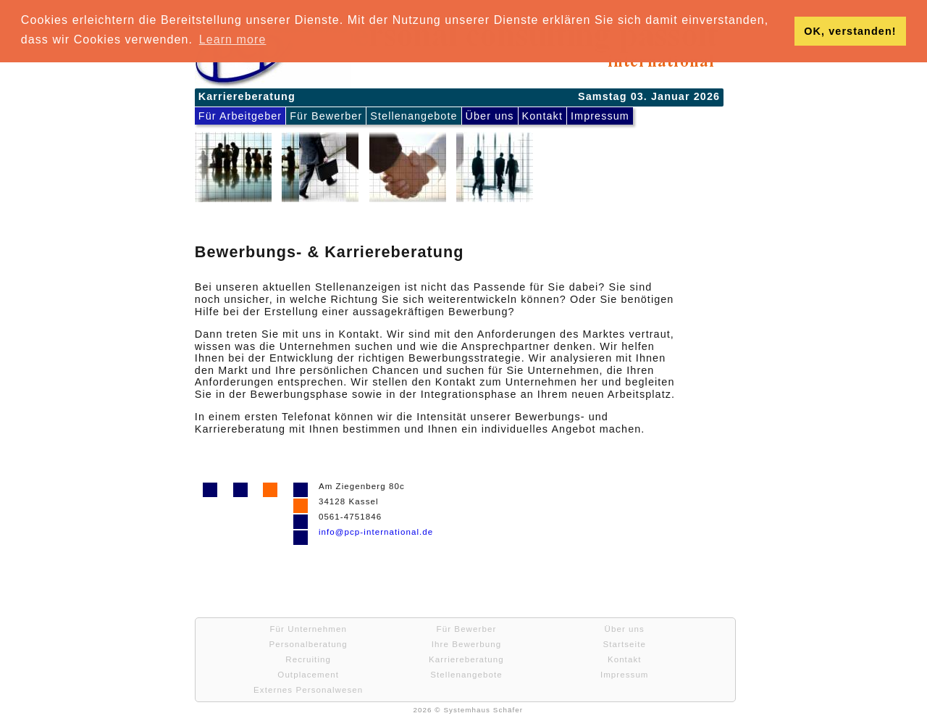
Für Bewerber (326, 116)
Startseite (624, 644)
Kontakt (542, 116)
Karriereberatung (466, 659)
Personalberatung (308, 644)
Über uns (490, 116)
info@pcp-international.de (376, 532)
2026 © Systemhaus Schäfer (468, 710)
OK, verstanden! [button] (850, 31)
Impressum (600, 116)
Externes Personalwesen (308, 689)
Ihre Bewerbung (466, 644)
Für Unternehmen (307, 629)
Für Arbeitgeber (240, 116)
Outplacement (308, 674)
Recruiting (308, 659)
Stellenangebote (413, 116)
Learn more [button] (233, 39)
